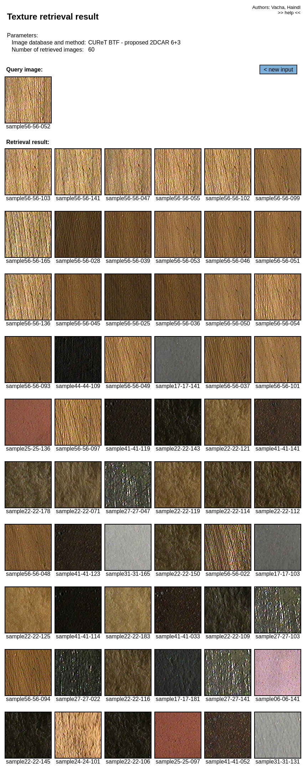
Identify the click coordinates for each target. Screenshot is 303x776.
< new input (278, 70)
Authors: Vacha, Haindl (276, 7)
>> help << (289, 12)
